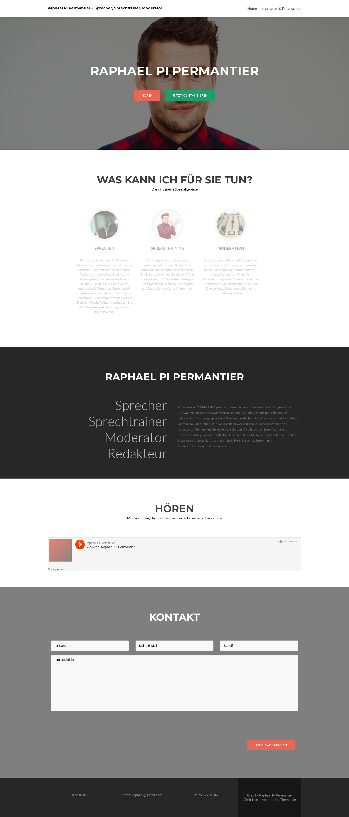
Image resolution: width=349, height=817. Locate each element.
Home (252, 8)
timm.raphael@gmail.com (142, 795)
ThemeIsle (288, 799)
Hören (147, 95)
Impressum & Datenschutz (281, 8)
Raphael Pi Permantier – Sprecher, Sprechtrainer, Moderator (105, 8)
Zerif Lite (251, 799)
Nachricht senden (271, 744)
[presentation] (85, 724)
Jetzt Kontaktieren (189, 95)
